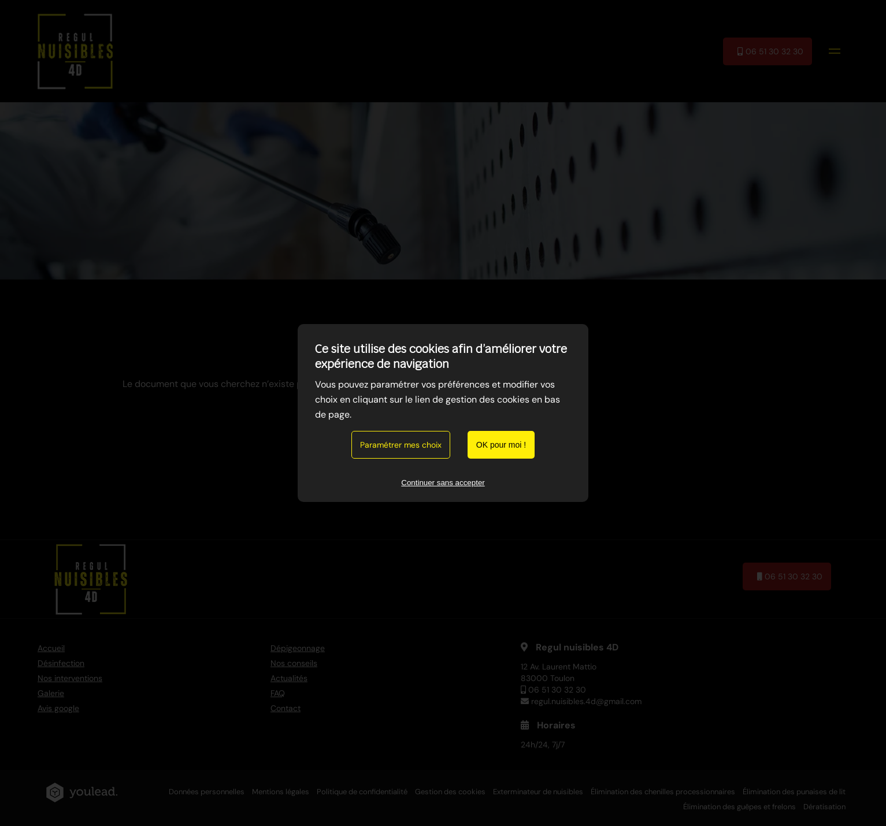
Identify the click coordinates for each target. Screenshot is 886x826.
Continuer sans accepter (442, 482)
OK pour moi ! (501, 444)
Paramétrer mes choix (401, 445)
